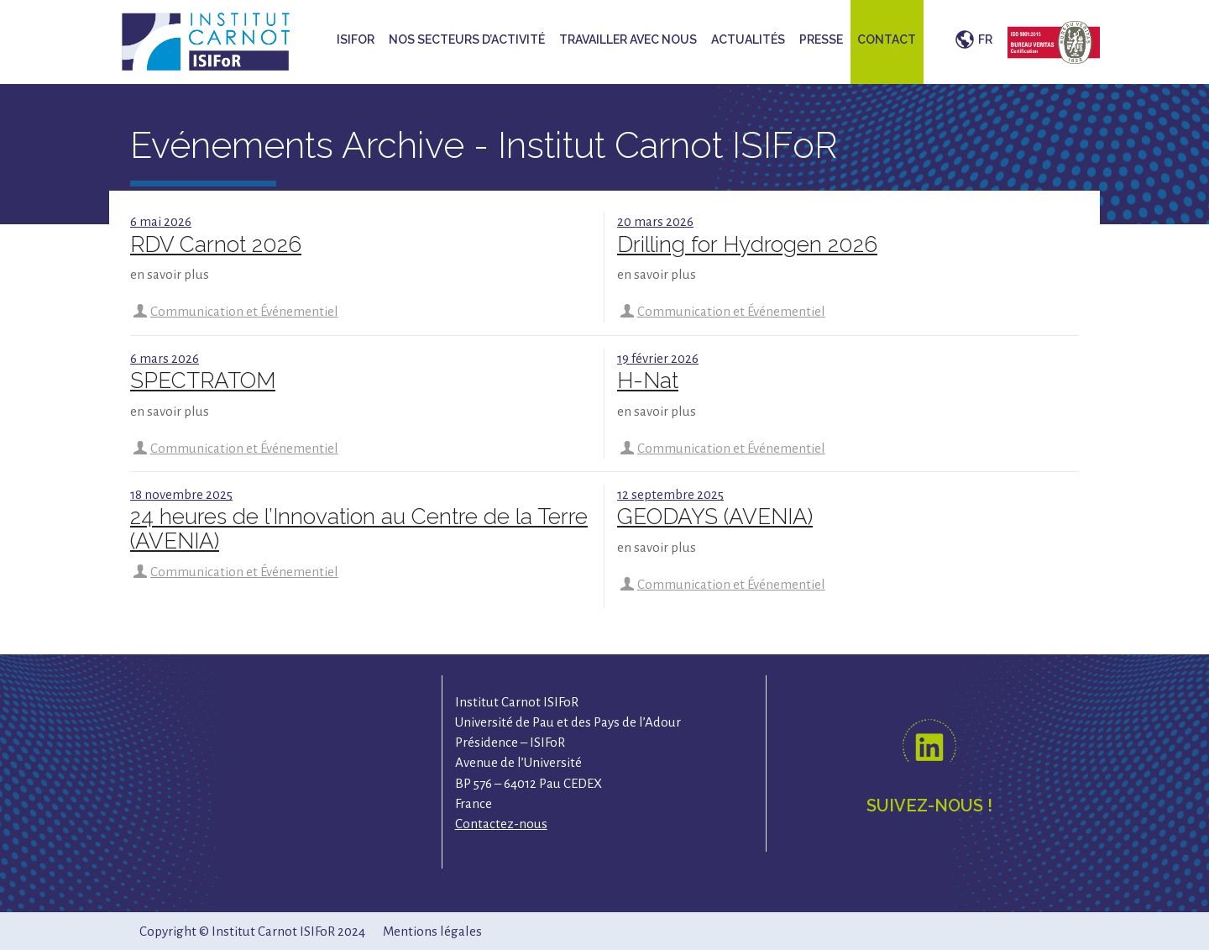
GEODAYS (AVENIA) (715, 516)
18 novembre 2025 (181, 494)
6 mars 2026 (164, 358)
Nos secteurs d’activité (467, 39)
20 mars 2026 (655, 221)
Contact (886, 39)
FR (985, 39)
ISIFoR (355, 39)
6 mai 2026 (160, 221)
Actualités (748, 39)
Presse (821, 39)
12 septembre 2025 (670, 494)
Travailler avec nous (628, 39)
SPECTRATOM (202, 380)
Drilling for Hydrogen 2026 (747, 244)
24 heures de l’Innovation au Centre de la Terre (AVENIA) (359, 529)
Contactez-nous (501, 823)
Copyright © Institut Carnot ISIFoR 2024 (252, 931)
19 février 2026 (658, 358)
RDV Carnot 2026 (215, 244)
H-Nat (647, 380)
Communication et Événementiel (244, 311)
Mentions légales (432, 931)
